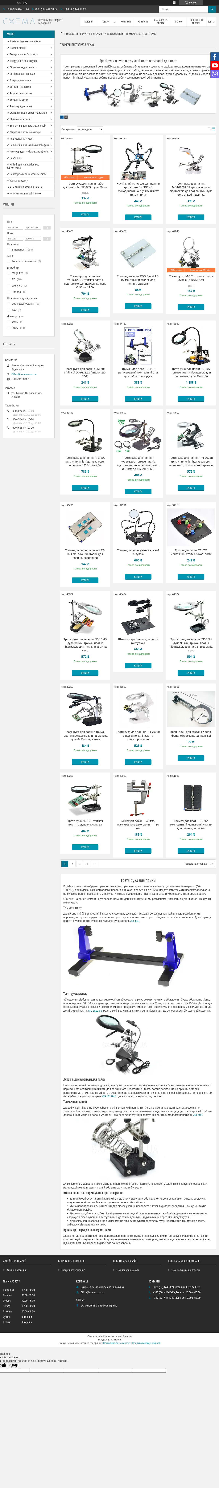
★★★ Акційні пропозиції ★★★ (25, 187)
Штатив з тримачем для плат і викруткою (138, 641)
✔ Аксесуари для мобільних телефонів (27, 151)
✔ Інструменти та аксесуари (22, 61)
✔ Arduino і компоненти (19, 93)
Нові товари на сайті (128, 1270)
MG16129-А (109, 1096)
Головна (88, 21)
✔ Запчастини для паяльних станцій (26, 125)
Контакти (143, 21)
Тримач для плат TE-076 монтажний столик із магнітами (191, 552)
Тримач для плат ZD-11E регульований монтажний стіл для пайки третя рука (138, 372)
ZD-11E (134, 920)
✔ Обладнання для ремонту (22, 67)
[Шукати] (212, 9)
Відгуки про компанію (73, 1270)
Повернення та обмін (197, 21)
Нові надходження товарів (186, 1270)
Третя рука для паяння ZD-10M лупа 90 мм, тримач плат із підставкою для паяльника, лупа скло (191, 645)
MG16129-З (95, 1010)
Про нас (178, 21)
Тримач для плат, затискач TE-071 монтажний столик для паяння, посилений (85, 554)
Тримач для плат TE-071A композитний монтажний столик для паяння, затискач (191, 824)
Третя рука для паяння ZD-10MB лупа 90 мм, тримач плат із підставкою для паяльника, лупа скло (85, 645)
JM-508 (197, 1114)
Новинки (126, 21)
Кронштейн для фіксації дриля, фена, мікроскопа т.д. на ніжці (191, 733)
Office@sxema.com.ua (23, 374)
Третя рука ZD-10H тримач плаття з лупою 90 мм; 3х (85, 822)
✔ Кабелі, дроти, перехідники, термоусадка (23, 166)
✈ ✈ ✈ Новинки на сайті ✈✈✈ (24, 193)
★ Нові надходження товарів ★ (24, 41)
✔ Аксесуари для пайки (19, 106)
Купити (85, 214)
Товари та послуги (77, 33)
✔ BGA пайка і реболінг (19, 119)
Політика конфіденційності (146, 1343)
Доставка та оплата (160, 21)
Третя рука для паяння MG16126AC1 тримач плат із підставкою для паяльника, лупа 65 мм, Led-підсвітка (191, 189)
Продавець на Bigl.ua (109, 1339)
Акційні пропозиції (17, 1270)
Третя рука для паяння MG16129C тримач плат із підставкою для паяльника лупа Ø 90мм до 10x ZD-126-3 (138, 463)
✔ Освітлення (14, 158)
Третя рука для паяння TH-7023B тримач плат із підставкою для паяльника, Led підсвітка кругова (191, 461)
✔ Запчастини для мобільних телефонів (28, 145)
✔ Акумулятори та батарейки (22, 54)
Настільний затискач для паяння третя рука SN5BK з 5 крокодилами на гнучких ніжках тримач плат (138, 189)
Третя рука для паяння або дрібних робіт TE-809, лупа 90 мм (85, 185)
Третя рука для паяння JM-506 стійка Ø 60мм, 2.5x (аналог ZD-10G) (85, 372)
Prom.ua (127, 1336)
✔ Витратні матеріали (19, 86)
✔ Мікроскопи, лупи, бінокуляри (24, 132)
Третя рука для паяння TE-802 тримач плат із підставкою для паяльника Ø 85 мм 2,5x (85, 461)
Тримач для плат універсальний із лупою (138, 552)
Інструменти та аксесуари (107, 33)
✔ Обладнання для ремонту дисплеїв (27, 112)
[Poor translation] (14, 1366)
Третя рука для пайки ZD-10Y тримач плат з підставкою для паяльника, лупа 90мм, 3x (191, 372)
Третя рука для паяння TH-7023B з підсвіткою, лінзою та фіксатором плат (138, 735)
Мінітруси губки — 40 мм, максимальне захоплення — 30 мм (138, 824)
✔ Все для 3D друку (17, 99)
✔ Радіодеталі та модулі (20, 138)
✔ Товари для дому (17, 180)
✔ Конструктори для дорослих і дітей (26, 174)
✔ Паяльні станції (16, 48)
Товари (105, 21)
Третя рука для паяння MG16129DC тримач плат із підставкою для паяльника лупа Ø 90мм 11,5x (85, 282)
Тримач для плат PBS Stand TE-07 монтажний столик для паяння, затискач (138, 280)
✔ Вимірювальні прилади (21, 73)
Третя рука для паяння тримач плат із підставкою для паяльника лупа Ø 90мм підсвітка (85, 735)
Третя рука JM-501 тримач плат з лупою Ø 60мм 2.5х (191, 278)
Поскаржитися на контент (116, 1343)
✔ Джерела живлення (19, 80)
